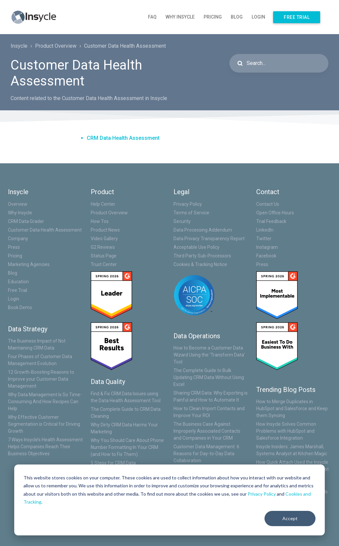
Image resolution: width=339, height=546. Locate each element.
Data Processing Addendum (202, 230)
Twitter (263, 238)
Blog (237, 17)
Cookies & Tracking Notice (200, 264)
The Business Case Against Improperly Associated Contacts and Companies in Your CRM (206, 431)
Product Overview (55, 46)
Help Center (103, 204)
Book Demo (20, 307)
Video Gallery (104, 238)
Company (18, 238)
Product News (105, 230)
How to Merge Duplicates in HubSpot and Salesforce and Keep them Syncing (292, 408)
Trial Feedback (271, 221)
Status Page (104, 255)
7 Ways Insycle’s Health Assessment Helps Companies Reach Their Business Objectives (45, 446)
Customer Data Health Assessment (125, 46)
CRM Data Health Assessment (123, 138)
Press (14, 247)
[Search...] (278, 63)
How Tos (100, 221)
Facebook (266, 255)
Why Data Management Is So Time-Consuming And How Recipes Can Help (45, 401)
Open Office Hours (275, 212)
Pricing (213, 17)
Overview (17, 204)
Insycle (19, 46)
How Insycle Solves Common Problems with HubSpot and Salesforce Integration (286, 431)
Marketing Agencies (29, 264)
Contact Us (267, 204)
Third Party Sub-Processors (202, 255)
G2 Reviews (103, 247)
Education (18, 281)
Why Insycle (180, 17)
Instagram (267, 247)
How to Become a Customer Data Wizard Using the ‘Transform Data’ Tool (209, 354)
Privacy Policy (262, 494)
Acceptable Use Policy (196, 247)
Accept (290, 518)
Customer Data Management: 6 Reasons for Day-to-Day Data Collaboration (206, 453)
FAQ (152, 17)
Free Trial (297, 17)
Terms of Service (191, 212)
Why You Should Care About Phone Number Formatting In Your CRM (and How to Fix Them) (127, 447)
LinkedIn (264, 230)
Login (258, 17)
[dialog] (169, 499)
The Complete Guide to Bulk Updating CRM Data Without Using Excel (208, 377)
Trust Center (104, 264)
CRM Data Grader (26, 221)
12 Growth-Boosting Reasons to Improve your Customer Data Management (41, 379)
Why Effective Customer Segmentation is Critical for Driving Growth (44, 424)
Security (182, 221)
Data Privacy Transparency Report (209, 238)
